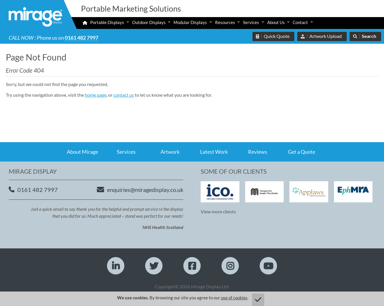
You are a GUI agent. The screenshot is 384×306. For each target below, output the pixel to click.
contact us (123, 95)
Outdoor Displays (149, 22)
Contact (300, 22)
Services (251, 22)
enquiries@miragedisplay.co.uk (145, 189)
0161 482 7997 (81, 37)
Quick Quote (276, 36)
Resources (225, 22)
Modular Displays (190, 22)
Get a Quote (301, 152)
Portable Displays (107, 22)
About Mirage (82, 152)
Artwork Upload (325, 36)
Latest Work (214, 152)
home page (95, 95)
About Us (276, 22)
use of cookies (234, 297)
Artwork (170, 152)
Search (369, 36)
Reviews (257, 152)
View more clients (218, 211)
